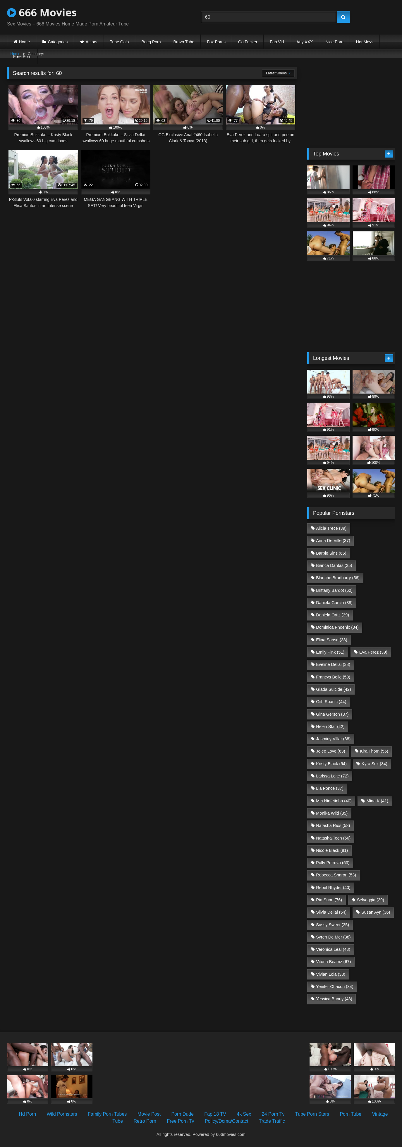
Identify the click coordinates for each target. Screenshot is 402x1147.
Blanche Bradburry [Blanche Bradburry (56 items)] (338, 577)
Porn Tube (350, 1114)
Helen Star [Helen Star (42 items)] (330, 726)
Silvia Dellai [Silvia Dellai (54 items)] (331, 912)
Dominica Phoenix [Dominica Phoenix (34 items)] (337, 627)
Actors (91, 42)
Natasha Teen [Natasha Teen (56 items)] (333, 838)
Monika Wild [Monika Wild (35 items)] (332, 813)
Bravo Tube (184, 42)
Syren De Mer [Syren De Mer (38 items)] (333, 937)
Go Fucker (247, 42)
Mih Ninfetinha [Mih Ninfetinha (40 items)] (334, 801)
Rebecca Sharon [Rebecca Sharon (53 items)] (336, 875)
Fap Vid (277, 42)
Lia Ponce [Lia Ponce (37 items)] (329, 788)
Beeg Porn (151, 42)
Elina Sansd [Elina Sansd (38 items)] (331, 639)
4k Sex (244, 1114)
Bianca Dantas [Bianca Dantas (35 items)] (334, 565)
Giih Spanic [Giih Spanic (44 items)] (331, 701)
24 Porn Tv (273, 1114)
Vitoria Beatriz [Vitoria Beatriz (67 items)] (333, 961)
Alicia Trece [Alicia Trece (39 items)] (331, 528)
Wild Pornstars (62, 1114)
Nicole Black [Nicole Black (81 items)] (332, 850)
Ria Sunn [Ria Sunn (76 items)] (329, 900)
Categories (58, 42)
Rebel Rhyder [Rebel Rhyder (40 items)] (333, 887)
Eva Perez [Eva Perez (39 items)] (373, 652)
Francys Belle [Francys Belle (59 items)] (333, 677)
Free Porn (22, 56)
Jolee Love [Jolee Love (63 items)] (330, 751)
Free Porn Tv (180, 1121)
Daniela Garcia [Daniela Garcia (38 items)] (334, 602)
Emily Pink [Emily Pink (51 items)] (330, 652)
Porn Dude (182, 1114)
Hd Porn (27, 1114)
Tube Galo (119, 42)
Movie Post (149, 1114)
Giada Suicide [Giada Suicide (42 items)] (333, 689)
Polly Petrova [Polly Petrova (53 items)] (332, 862)
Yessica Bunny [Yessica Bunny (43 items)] (334, 998)
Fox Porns (216, 42)
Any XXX (304, 42)
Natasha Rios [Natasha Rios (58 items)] (333, 825)
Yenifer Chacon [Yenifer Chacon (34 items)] (334, 986)
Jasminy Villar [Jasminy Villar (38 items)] (333, 738)
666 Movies (42, 12)
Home (24, 42)
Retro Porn (145, 1121)
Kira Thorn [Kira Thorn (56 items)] (374, 751)
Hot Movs (364, 42)
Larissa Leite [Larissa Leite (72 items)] (332, 776)
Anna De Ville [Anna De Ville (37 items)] (333, 540)
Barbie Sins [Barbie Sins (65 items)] (331, 553)
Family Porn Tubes (107, 1114)
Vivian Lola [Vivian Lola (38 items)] (330, 974)
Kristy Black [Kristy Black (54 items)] (331, 763)
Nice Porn (334, 42)
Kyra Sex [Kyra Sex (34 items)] (374, 763)
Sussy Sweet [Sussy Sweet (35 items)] (332, 924)
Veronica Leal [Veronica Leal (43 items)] (333, 949)
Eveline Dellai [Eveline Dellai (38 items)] (333, 664)
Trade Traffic (272, 1121)
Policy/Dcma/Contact (226, 1121)
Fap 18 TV (215, 1114)
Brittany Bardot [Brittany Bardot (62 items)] (334, 590)
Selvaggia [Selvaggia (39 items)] (370, 900)
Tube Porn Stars (312, 1114)
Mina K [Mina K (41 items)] (377, 801)
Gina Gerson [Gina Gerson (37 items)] (332, 714)
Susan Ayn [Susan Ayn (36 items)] (375, 912)
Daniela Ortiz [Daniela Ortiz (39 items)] (332, 615)
